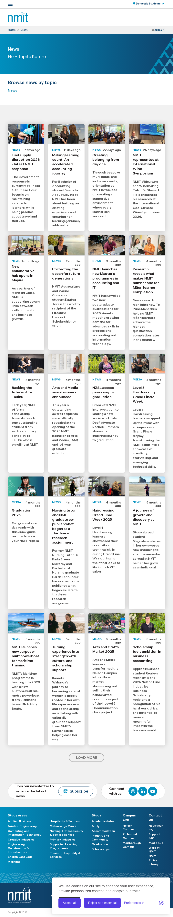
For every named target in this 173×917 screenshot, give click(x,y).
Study (96, 815)
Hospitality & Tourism (65, 821)
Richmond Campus (130, 836)
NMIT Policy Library (154, 860)
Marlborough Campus (132, 845)
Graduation (100, 844)
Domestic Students (148, 3)
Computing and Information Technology (24, 833)
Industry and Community (100, 837)
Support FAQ (154, 836)
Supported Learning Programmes (63, 846)
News (12, 90)
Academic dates (103, 821)
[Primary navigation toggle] (10, 4)
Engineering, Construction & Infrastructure (18, 848)
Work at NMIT (154, 849)
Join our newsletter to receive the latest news (54, 791)
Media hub (156, 843)
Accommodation (103, 831)
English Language (20, 857)
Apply (96, 826)
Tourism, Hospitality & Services (65, 855)
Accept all (69, 902)
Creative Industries (21, 839)
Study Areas (17, 815)
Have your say (156, 827)
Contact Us (155, 817)
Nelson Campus (128, 827)
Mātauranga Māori (63, 826)
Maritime (14, 861)
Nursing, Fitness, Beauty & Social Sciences (66, 833)
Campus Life (129, 817)
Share (159, 30)
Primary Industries (62, 839)
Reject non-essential (102, 902)
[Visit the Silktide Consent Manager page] (161, 903)
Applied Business (19, 821)
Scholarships (100, 849)
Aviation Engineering (22, 826)
